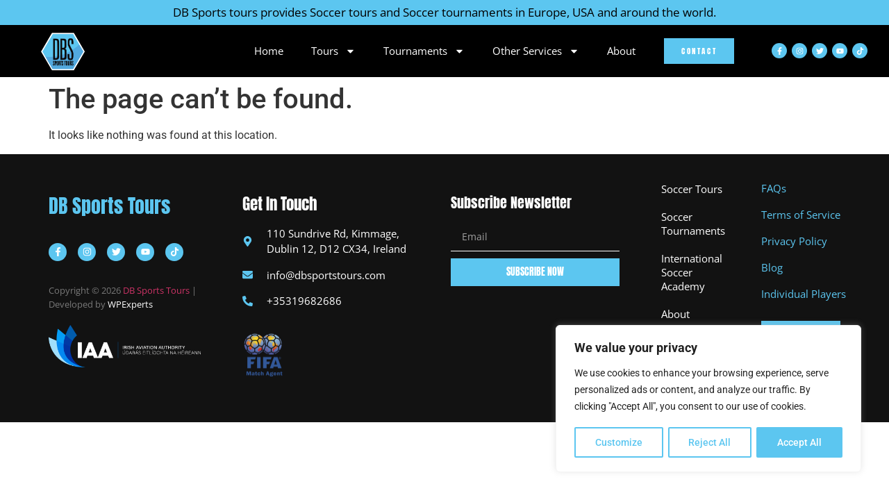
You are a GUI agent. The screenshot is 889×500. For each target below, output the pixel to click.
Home (268, 51)
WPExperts (130, 304)
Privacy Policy (794, 241)
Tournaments (424, 51)
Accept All (800, 442)
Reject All (710, 442)
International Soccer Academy (691, 272)
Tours (333, 51)
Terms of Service (800, 215)
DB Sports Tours (109, 205)
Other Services (535, 51)
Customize (618, 442)
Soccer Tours (691, 189)
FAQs (773, 188)
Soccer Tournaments (693, 224)
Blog (772, 267)
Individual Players (803, 294)
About (621, 51)
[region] (708, 399)
